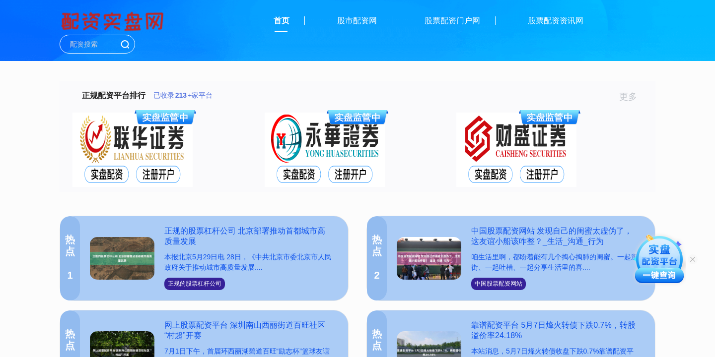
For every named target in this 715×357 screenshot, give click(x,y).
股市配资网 (357, 20)
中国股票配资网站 (498, 283)
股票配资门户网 (452, 20)
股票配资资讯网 (555, 20)
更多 (632, 97)
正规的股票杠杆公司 (194, 283)
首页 (281, 20)
